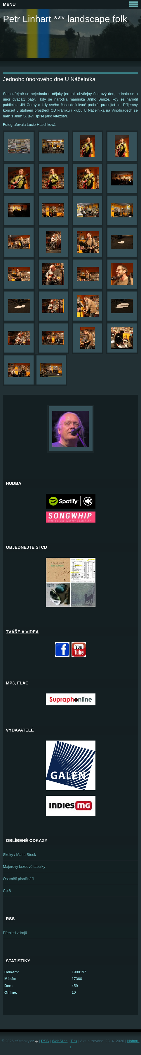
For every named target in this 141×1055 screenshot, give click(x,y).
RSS (45, 1041)
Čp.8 (7, 890)
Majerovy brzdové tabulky (24, 866)
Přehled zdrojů (15, 933)
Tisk (74, 1041)
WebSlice (60, 1041)
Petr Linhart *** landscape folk (65, 19)
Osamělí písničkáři (18, 879)
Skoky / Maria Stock (19, 854)
